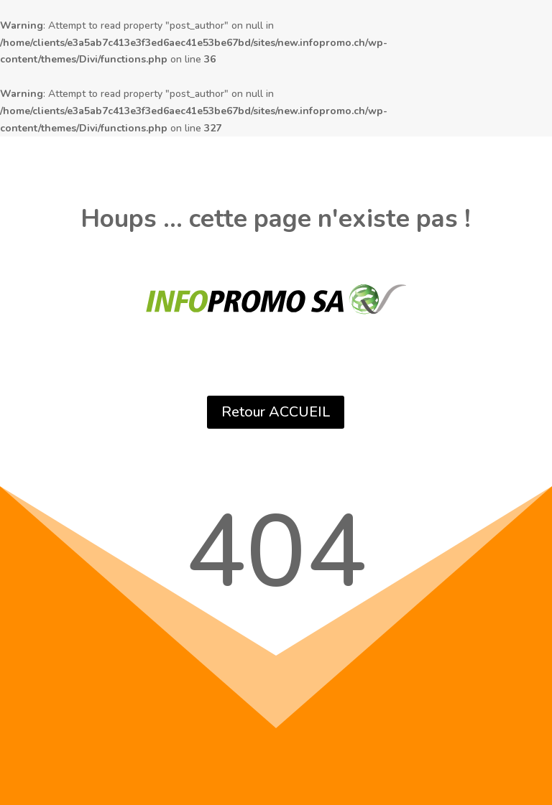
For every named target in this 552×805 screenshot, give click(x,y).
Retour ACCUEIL (275, 412)
